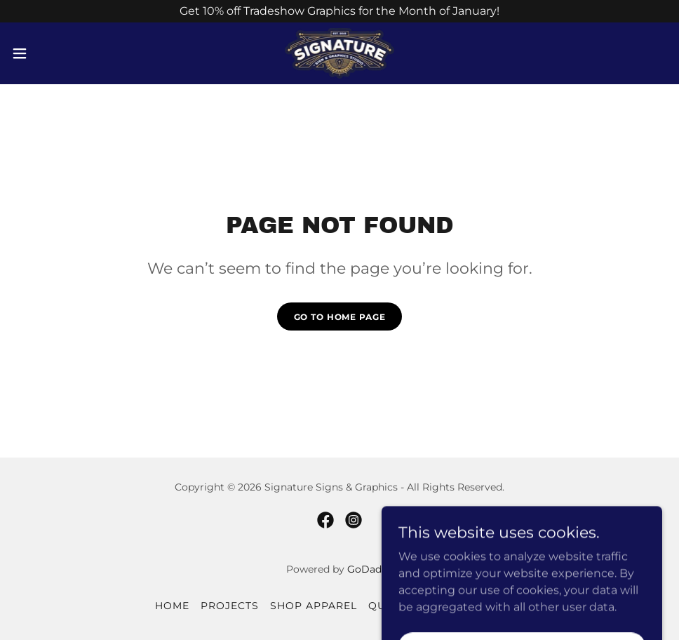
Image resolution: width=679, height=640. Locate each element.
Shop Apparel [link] (313, 605)
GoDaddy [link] (370, 569)
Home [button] (172, 605)
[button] (56, 53)
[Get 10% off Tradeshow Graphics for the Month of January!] (339, 11)
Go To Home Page (340, 317)
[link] (340, 53)
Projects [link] (230, 605)
